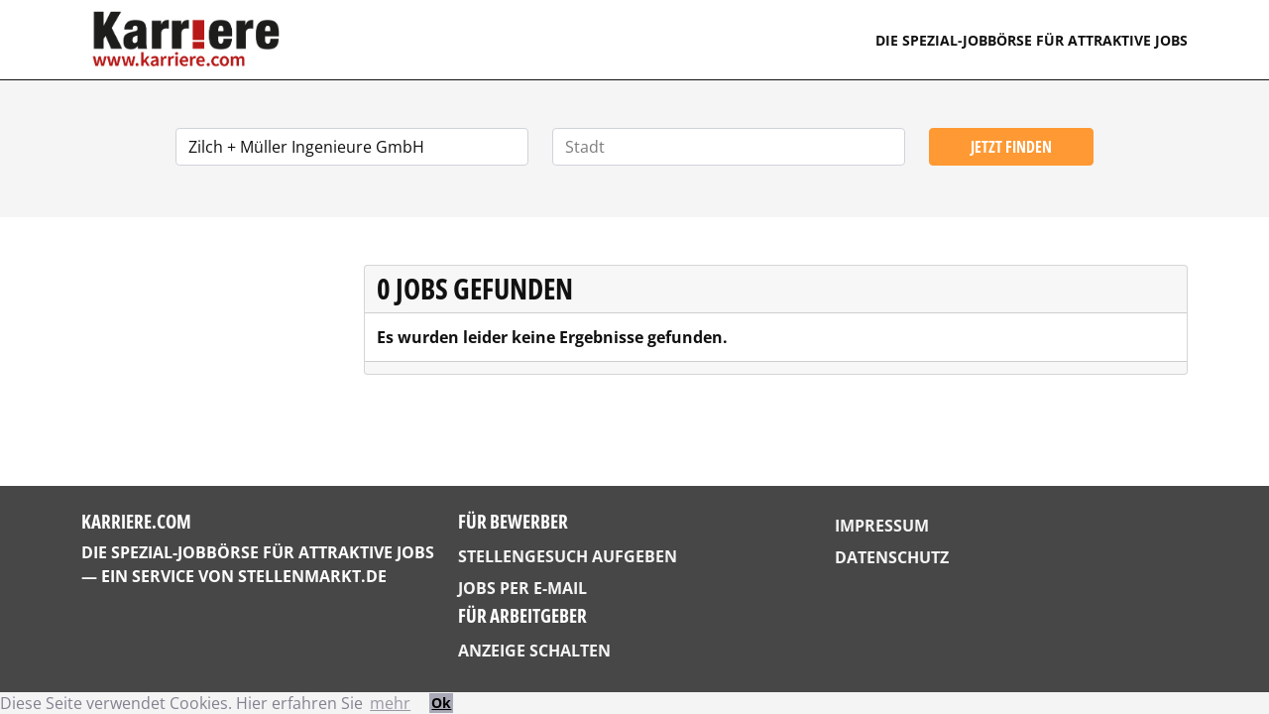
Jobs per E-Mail (522, 588)
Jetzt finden (1011, 147)
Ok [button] (441, 702)
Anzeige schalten (534, 650)
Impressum (882, 525)
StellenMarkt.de (312, 576)
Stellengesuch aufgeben (567, 556)
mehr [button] (390, 703)
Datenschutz (892, 557)
